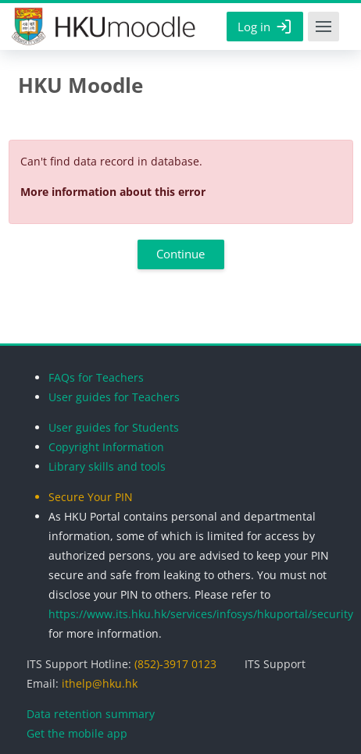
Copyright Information (106, 446)
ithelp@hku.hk (100, 683)
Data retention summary (91, 713)
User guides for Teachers (114, 396)
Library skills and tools (107, 466)
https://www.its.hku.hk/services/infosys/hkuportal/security (200, 613)
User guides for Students (113, 427)
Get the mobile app (77, 733)
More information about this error (113, 191)
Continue (180, 253)
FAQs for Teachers (96, 377)
